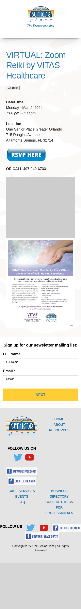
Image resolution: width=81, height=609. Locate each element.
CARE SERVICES (22, 491)
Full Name (11, 354)
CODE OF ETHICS (59, 502)
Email (9, 371)
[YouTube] (29, 457)
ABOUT (59, 424)
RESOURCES (59, 430)
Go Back (13, 87)
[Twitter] (18, 457)
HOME (59, 419)
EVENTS (21, 496)
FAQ (21, 502)
